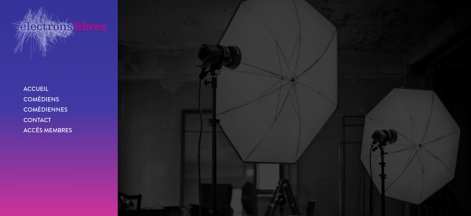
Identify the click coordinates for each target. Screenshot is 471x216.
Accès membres (47, 130)
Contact (37, 120)
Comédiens (41, 99)
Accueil (35, 89)
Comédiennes (45, 109)
